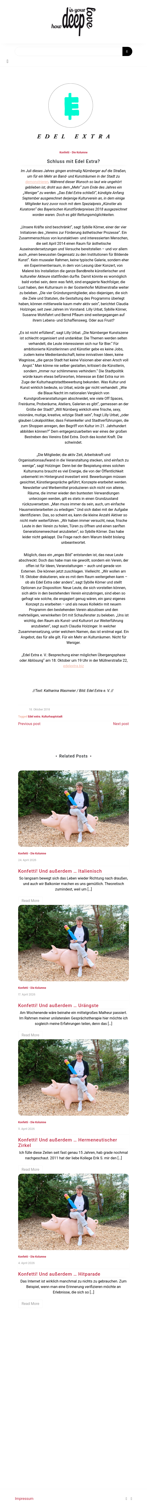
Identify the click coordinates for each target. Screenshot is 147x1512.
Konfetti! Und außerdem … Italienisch (60, 871)
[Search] (73, 51)
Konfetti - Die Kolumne (73, 152)
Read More (30, 901)
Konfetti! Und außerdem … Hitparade (59, 1274)
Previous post (29, 724)
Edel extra (34, 716)
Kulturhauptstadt (52, 716)
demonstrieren (36, 182)
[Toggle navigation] (7, 61)
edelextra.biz (73, 666)
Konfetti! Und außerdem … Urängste (58, 1005)
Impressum (24, 1498)
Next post (121, 724)
